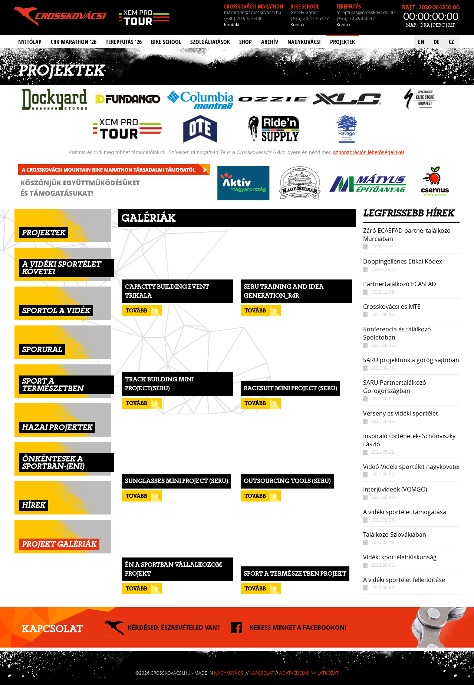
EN (421, 42)
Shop (245, 42)
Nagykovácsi (304, 42)
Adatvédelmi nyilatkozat (309, 673)
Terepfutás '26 (124, 42)
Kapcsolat (262, 673)
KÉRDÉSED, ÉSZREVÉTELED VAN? (174, 627)
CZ (451, 42)
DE (437, 42)
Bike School (166, 42)
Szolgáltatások (210, 42)
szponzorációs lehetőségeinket (368, 152)
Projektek (342, 42)
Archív (269, 42)
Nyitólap (30, 42)
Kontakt (232, 24)
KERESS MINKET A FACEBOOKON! (298, 627)
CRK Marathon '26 (73, 42)
